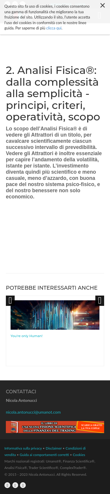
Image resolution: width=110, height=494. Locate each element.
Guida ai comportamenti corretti (44, 454)
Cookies (79, 454)
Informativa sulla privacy (23, 448)
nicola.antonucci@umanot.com (33, 412)
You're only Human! (27, 336)
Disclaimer (54, 448)
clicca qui (54, 28)
